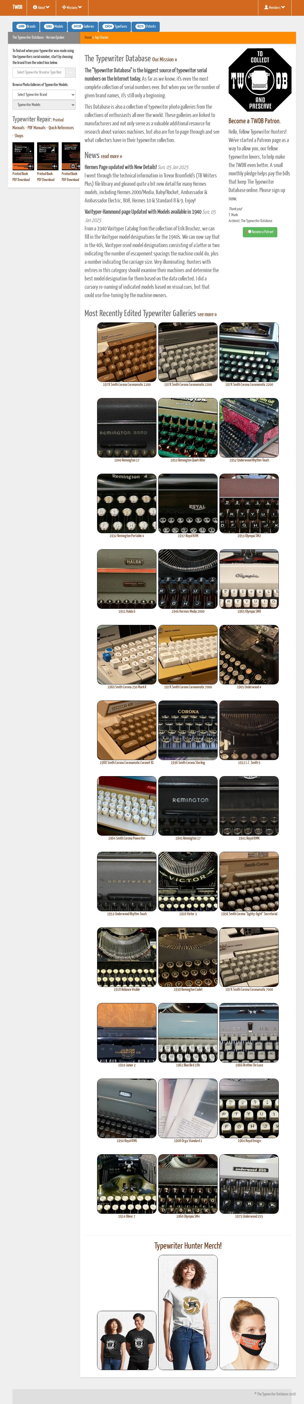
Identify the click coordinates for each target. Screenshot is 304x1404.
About (41, 7)
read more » (111, 156)
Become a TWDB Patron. (255, 121)
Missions (72, 7)
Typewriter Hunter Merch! (188, 1246)
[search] (44, 95)
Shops (19, 136)
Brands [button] (26, 26)
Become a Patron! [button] (260, 232)
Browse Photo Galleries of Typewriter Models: (40, 85)
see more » (207, 314)
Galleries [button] (83, 26)
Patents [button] (145, 26)
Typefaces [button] (114, 26)
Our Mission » (164, 60)
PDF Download (21, 180)
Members (274, 7)
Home (88, 38)
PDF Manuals (37, 128)
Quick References (61, 128)
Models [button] (53, 26)
